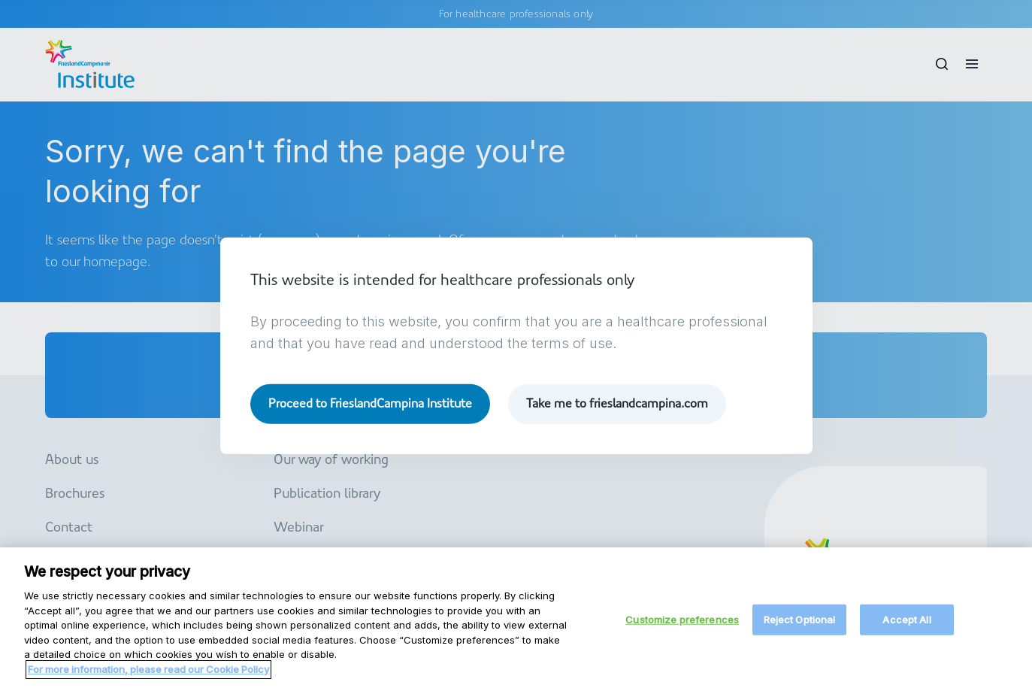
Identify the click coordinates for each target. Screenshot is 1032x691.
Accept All (906, 626)
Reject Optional (800, 626)
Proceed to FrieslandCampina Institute (370, 403)
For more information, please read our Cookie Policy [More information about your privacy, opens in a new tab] (148, 675)
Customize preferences (682, 626)
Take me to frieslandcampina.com (617, 403)
